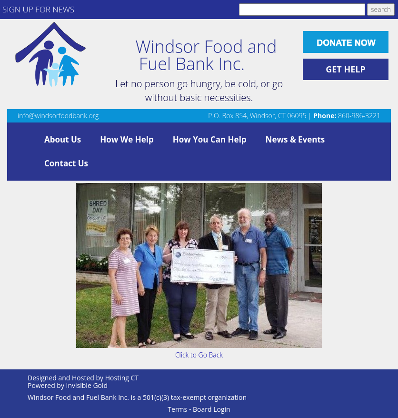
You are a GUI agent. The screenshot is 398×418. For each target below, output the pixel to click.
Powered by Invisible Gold (68, 385)
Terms (177, 409)
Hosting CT (122, 377)
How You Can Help (210, 139)
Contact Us (66, 163)
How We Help (126, 139)
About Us (62, 139)
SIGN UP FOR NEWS (38, 9)
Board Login (211, 409)
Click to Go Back (199, 354)
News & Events (295, 139)
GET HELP (346, 69)
